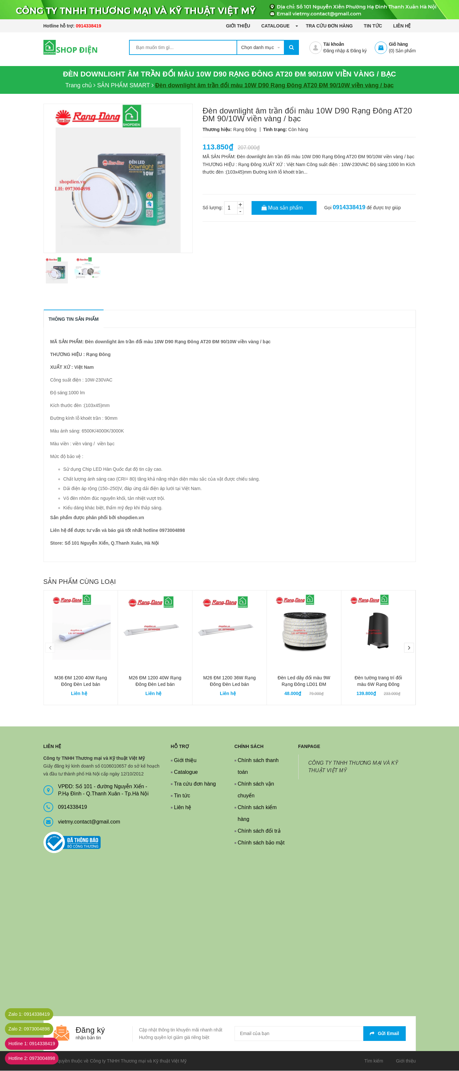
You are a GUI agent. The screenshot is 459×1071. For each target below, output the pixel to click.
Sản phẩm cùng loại (79, 582)
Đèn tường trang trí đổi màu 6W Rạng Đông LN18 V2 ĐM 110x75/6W (378, 684)
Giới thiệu (238, 25)
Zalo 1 (34, 1014)
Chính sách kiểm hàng (257, 813)
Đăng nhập (334, 50)
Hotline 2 (37, 1058)
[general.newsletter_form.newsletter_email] (320, 1034)
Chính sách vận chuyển (256, 790)
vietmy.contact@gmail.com (89, 822)
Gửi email (384, 1033)
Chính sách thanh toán (258, 766)
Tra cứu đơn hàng (329, 25)
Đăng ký (359, 50)
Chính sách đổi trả (259, 831)
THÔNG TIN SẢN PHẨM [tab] (74, 319)
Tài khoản (333, 44)
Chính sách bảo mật (261, 843)
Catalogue (276, 25)
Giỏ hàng (398, 44)
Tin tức (373, 25)
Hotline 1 (37, 1043)
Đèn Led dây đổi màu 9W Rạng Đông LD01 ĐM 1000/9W (304, 684)
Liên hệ (402, 25)
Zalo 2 (34, 1029)
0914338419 (88, 25)
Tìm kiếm (373, 1061)
